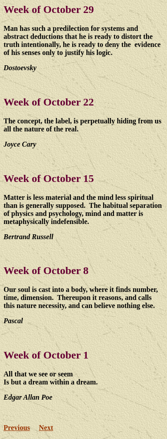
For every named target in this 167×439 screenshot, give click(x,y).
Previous (17, 427)
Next (46, 427)
